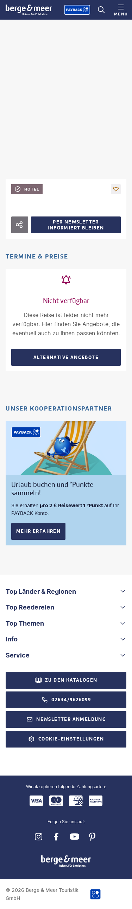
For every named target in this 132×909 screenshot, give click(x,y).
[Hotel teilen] (19, 224)
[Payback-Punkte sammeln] (77, 10)
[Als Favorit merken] (116, 189)
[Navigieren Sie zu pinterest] (92, 837)
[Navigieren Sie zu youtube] (74, 837)
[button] (66, 592)
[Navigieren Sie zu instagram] (38, 837)
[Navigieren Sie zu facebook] (56, 837)
